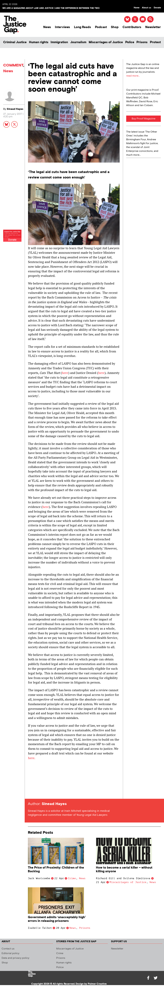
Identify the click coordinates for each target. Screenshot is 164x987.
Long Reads (82, 27)
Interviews (62, 27)
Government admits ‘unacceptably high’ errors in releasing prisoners (57, 919)
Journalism (78, 42)
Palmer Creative (97, 983)
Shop (115, 27)
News (47, 27)
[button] (150, 19)
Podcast (101, 27)
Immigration (59, 42)
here (65, 373)
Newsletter (153, 27)
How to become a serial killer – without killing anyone (124, 869)
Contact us (8, 948)
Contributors (132, 27)
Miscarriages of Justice (106, 42)
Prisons (142, 42)
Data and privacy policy (15, 958)
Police (129, 42)
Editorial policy (10, 953)
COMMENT (13, 65)
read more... (133, 76)
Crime (72, 878)
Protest (155, 42)
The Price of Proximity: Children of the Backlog (56, 869)
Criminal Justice (15, 42)
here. (31, 758)
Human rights (38, 42)
